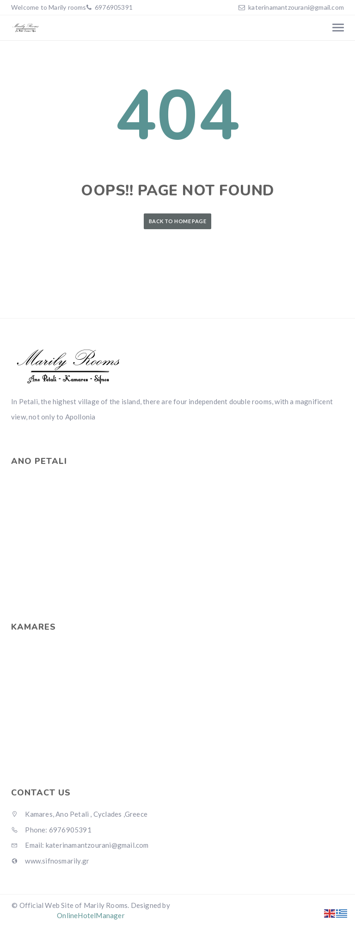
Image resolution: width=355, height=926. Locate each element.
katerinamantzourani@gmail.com (296, 7)
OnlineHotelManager (91, 915)
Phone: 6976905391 (51, 830)
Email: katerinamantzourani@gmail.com (80, 845)
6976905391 (113, 7)
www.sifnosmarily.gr (50, 861)
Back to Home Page (177, 221)
